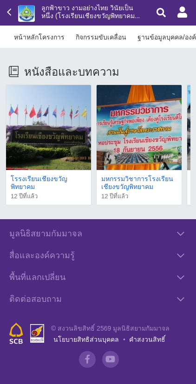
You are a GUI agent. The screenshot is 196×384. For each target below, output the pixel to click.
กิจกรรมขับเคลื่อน (101, 37)
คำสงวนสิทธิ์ (147, 339)
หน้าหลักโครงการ (39, 37)
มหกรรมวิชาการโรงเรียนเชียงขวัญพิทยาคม (137, 182)
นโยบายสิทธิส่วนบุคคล (86, 339)
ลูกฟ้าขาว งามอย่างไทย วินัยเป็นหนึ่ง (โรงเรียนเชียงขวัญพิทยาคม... (90, 12)
